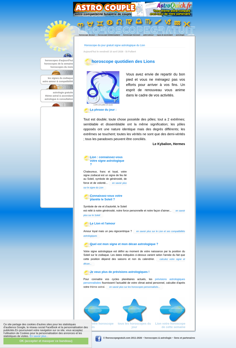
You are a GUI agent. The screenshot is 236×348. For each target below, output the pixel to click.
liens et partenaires (184, 338)
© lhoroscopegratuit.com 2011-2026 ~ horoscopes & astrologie (137, 338)
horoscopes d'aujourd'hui (59, 60)
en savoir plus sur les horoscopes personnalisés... (134, 287)
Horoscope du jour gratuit (99, 45)
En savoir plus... (39, 336)
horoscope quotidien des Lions (123, 61)
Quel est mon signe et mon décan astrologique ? (124, 244)
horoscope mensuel (131, 35)
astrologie (180, 35)
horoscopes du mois (61, 67)
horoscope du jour (87, 35)
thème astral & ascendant (59, 95)
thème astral (97, 286)
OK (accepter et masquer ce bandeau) (46, 341)
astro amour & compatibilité (58, 81)
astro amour (148, 35)
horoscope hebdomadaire (109, 35)
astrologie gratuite (63, 92)
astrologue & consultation (59, 99)
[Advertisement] (56, 157)
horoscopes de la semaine (58, 63)
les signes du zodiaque (60, 78)
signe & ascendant (165, 35)
